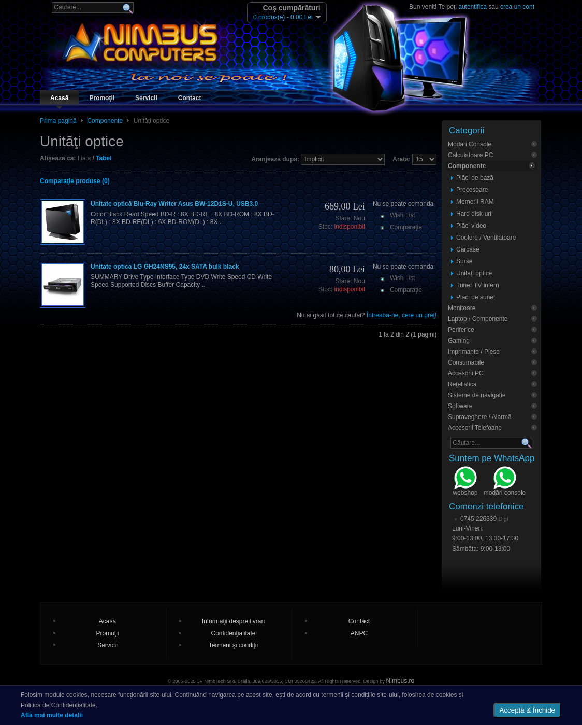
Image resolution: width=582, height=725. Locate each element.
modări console (505, 482)
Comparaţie (406, 227)
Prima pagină (58, 120)
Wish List (402, 215)
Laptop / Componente (477, 319)
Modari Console (469, 144)
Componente (105, 120)
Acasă (59, 98)
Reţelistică (462, 384)
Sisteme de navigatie (476, 395)
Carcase (467, 249)
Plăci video (471, 225)
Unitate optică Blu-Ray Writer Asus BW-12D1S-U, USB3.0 (174, 203)
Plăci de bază (474, 178)
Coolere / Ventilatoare (486, 237)
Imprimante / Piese (474, 351)
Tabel (103, 158)
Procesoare (472, 189)
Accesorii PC (466, 373)
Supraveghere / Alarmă (480, 417)
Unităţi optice (474, 273)
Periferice (461, 329)
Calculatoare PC (470, 155)
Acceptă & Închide (527, 710)
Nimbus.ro (400, 681)
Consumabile (466, 362)
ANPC (359, 633)
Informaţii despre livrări (233, 621)
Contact (189, 98)
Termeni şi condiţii (233, 645)
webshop (465, 482)
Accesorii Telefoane (475, 427)
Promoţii (101, 98)
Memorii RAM (475, 201)
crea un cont (517, 6)
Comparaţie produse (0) (75, 181)
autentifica (472, 6)
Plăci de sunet (475, 297)
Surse (464, 261)
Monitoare (461, 308)
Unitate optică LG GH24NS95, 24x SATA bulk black (165, 266)
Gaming (459, 340)
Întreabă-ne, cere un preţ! (402, 315)
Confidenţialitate (233, 633)
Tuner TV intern (477, 285)
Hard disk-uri (473, 213)
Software (460, 406)
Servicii (146, 98)
